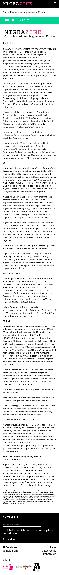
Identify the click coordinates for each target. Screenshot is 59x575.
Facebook (11, 547)
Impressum (49, 554)
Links (53, 547)
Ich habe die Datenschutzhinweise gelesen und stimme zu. (28, 532)
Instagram (11, 550)
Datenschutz (48, 550)
